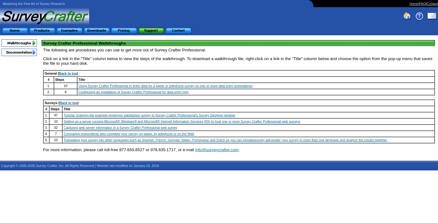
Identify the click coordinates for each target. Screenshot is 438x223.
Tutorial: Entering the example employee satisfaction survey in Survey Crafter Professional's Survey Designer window (149, 115)
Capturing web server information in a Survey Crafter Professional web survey (120, 127)
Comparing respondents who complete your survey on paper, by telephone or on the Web (129, 134)
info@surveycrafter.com (217, 149)
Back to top (68, 73)
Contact (432, 4)
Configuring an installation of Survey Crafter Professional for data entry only (133, 92)
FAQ (422, 4)
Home (414, 4)
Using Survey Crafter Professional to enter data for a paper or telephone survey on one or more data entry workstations (165, 86)
